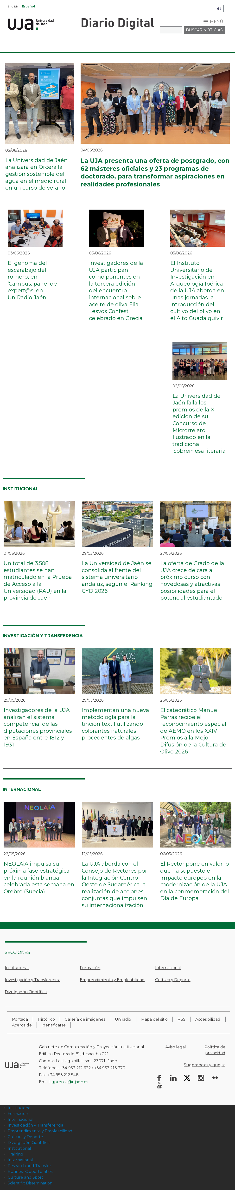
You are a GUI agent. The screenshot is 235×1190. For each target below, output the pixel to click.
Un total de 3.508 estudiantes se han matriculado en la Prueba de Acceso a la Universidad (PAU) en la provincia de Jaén (38, 580)
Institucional (17, 967)
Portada (20, 1019)
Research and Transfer (29, 1165)
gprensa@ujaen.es (69, 1082)
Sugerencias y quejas (204, 1065)
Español (28, 6)
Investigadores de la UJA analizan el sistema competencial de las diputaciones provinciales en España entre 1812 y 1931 (38, 727)
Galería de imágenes (85, 1019)
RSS (181, 1019)
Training (15, 1154)
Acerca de (22, 1025)
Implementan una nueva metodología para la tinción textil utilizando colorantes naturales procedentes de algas (115, 724)
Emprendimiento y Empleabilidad (112, 980)
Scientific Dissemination (30, 1183)
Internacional (168, 967)
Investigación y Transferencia (32, 980)
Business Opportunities (30, 1171)
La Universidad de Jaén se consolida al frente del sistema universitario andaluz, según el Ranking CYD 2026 (117, 577)
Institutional (19, 1148)
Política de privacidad (214, 1050)
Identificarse (54, 1025)
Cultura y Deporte (173, 980)
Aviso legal (175, 1047)
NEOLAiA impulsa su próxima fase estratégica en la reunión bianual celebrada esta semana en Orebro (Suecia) (39, 878)
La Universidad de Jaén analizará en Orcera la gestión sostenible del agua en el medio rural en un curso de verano (36, 174)
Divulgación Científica (26, 992)
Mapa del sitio (154, 1019)
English (13, 6)
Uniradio (123, 1019)
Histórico (46, 1019)
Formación (90, 967)
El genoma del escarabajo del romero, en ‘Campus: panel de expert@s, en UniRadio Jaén (32, 280)
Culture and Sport (25, 1177)
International (20, 1160)
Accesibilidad (208, 1019)
